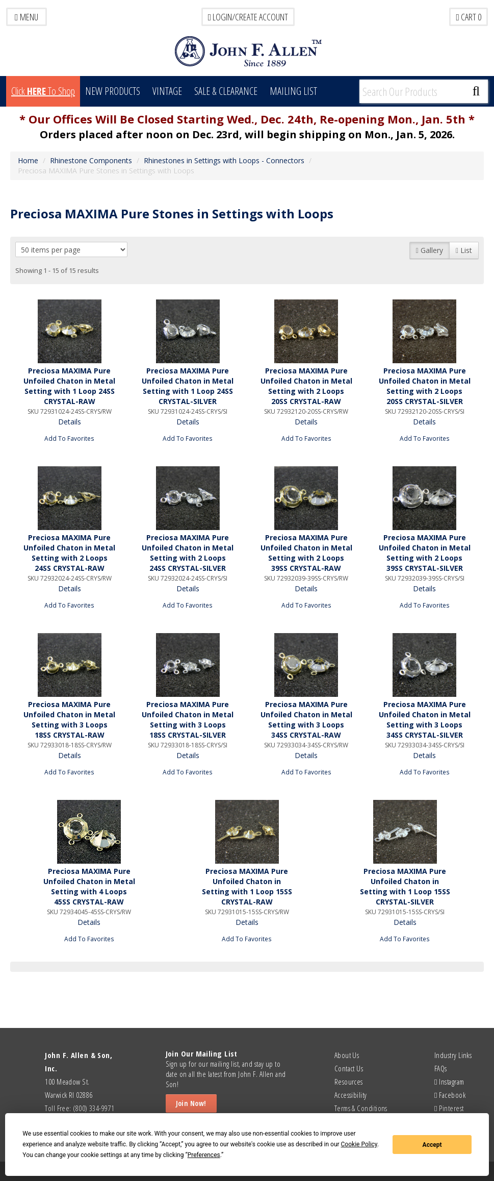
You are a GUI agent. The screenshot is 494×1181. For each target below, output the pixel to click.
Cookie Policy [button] (359, 1144)
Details (69, 421)
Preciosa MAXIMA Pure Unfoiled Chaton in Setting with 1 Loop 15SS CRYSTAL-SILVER (405, 886)
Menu (26, 17)
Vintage (167, 91)
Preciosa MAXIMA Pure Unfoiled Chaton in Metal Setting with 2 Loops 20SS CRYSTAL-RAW (306, 386)
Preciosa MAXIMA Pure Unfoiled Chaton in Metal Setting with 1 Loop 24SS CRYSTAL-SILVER (187, 386)
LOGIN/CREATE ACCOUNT (248, 17)
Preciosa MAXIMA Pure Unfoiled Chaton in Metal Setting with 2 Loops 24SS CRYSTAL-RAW (69, 553)
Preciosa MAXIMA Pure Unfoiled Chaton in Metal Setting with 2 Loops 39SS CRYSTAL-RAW (306, 553)
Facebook (449, 1095)
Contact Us (348, 1068)
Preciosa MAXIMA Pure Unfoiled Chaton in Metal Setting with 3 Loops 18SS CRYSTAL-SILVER (187, 719)
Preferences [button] (204, 1155)
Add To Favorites (69, 438)
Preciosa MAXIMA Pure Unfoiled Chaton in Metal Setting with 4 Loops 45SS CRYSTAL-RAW (89, 886)
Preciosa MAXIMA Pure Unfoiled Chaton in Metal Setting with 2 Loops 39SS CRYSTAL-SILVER (425, 553)
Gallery (429, 250)
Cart (468, 17)
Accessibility (350, 1095)
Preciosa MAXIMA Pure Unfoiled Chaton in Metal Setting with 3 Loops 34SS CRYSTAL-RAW (306, 719)
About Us (346, 1055)
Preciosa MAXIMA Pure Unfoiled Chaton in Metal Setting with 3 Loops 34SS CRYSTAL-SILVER (425, 719)
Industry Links (453, 1055)
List (464, 250)
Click (43, 91)
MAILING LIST (293, 91)
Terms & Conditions (360, 1108)
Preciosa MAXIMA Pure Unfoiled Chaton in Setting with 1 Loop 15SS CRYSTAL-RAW (247, 886)
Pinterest (448, 1108)
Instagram (449, 1081)
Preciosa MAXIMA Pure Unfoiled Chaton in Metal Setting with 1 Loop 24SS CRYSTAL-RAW (69, 386)
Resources (348, 1081)
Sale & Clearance (225, 91)
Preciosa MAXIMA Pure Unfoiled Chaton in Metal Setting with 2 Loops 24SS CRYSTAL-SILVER (187, 553)
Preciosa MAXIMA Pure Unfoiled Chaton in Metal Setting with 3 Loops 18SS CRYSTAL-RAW (69, 719)
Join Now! (191, 1103)
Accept (432, 1144)
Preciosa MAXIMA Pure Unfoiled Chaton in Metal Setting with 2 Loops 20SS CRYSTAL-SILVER (425, 386)
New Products (112, 91)
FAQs (440, 1068)
